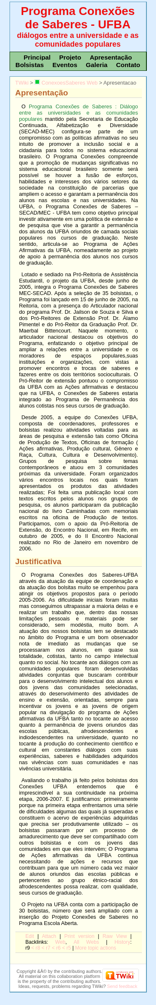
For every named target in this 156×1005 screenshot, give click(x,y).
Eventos (64, 64)
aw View (114, 936)
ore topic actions (95, 948)
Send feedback (122, 986)
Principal (37, 57)
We (60, 942)
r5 (69, 948)
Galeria (96, 64)
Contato (128, 64)
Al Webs (86, 942)
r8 (38, 948)
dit (29, 936)
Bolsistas (29, 64)
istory (122, 942)
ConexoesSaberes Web (66, 83)
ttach (49, 936)
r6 (58, 948)
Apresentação (111, 57)
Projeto (70, 57)
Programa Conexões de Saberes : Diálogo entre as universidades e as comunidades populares (78, 112)
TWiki (22, 83)
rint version (79, 936)
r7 (48, 948)
